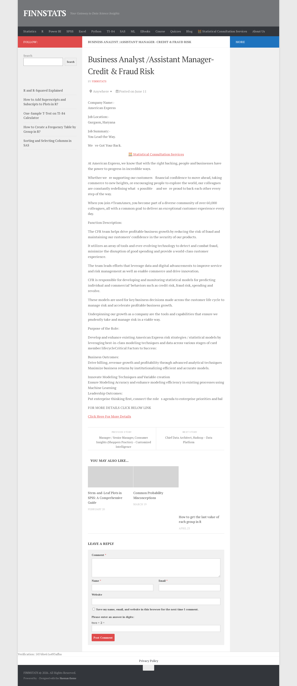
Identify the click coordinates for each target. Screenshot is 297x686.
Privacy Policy (148, 661)
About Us (258, 31)
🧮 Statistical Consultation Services (222, 31)
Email (163, 580)
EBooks (145, 31)
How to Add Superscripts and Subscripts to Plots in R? (44, 101)
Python (96, 31)
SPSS (69, 31)
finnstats (99, 81)
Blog (189, 31)
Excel (82, 31)
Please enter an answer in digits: (113, 617)
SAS (122, 31)
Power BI (55, 31)
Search (27, 55)
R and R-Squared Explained (43, 90)
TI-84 (111, 31)
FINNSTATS (44, 13)
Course (160, 31)
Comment (99, 555)
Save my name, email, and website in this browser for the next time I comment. (147, 609)
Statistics (29, 31)
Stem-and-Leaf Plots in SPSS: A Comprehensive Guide (105, 498)
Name (96, 580)
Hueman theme (68, 678)
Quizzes (175, 31)
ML (133, 31)
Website (97, 594)
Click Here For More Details (109, 416)
